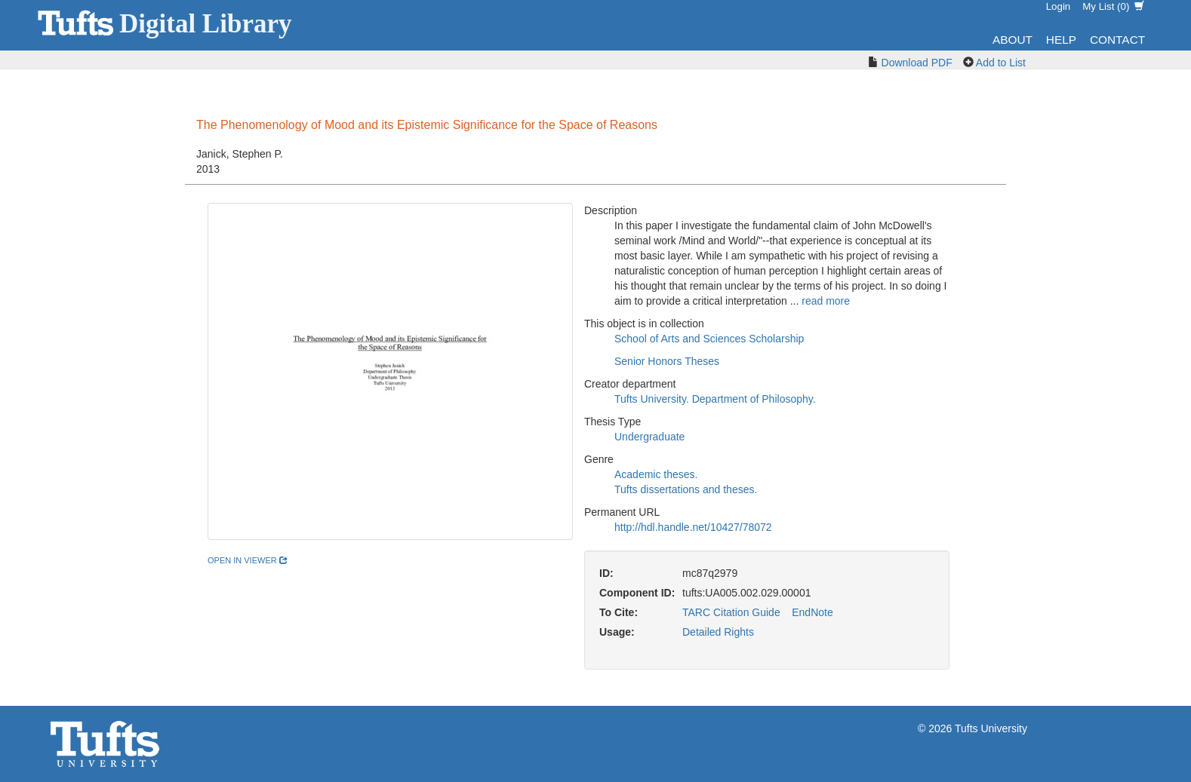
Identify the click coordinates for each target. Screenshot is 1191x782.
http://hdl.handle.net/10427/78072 (693, 527)
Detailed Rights (718, 632)
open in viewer (248, 560)
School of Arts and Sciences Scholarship (709, 339)
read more (826, 301)
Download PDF (917, 63)
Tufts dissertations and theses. (685, 489)
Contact (1117, 39)
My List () (1113, 6)
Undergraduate (649, 437)
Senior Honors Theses (666, 361)
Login (1058, 6)
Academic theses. (656, 474)
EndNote (812, 612)
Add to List (1001, 63)
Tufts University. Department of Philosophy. (715, 399)
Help (1061, 39)
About (1012, 39)
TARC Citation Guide (731, 612)
